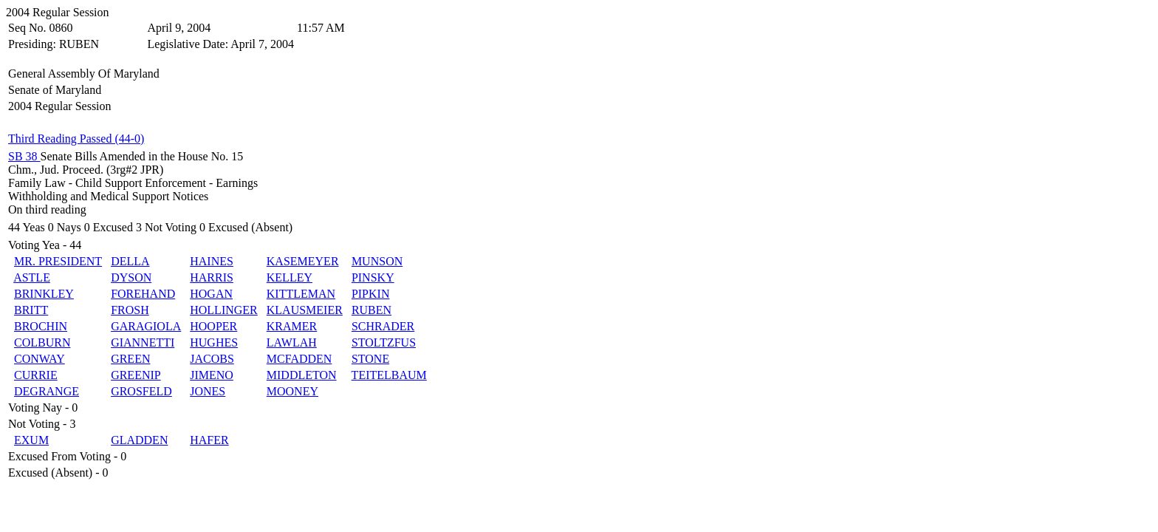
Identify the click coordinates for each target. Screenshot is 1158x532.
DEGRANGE (46, 391)
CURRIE (36, 375)
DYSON (131, 277)
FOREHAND (143, 293)
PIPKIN (371, 293)
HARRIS (211, 277)
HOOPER (213, 326)
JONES (207, 391)
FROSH (130, 310)
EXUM (31, 440)
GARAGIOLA (146, 326)
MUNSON (377, 261)
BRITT (31, 310)
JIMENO (211, 375)
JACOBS (212, 358)
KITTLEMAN (301, 293)
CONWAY (39, 358)
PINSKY (373, 277)
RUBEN (371, 310)
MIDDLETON (302, 375)
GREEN (130, 358)
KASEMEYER (303, 261)
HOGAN (211, 293)
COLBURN (42, 342)
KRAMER (292, 326)
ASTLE (31, 277)
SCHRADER (383, 326)
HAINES (211, 261)
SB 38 (24, 156)
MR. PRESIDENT (58, 261)
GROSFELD (141, 391)
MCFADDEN (299, 358)
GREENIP (136, 375)
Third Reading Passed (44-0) (76, 138)
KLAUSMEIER (305, 310)
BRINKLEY (44, 293)
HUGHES (214, 342)
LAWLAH (292, 342)
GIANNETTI (142, 342)
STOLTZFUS (384, 342)
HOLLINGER (224, 310)
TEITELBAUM (389, 375)
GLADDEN (139, 440)
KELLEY (289, 277)
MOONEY (292, 391)
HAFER (209, 440)
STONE (370, 358)
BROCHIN (40, 326)
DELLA (130, 261)
